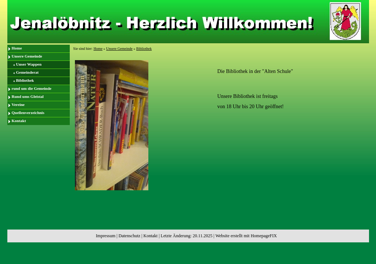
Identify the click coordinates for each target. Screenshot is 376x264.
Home (17, 48)
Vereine (18, 104)
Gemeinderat (27, 72)
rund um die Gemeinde (31, 88)
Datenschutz (129, 235)
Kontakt (19, 120)
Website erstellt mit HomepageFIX (246, 235)
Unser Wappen (29, 64)
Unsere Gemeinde (27, 56)
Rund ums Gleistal (28, 96)
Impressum (105, 235)
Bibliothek (25, 80)
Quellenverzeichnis (28, 112)
